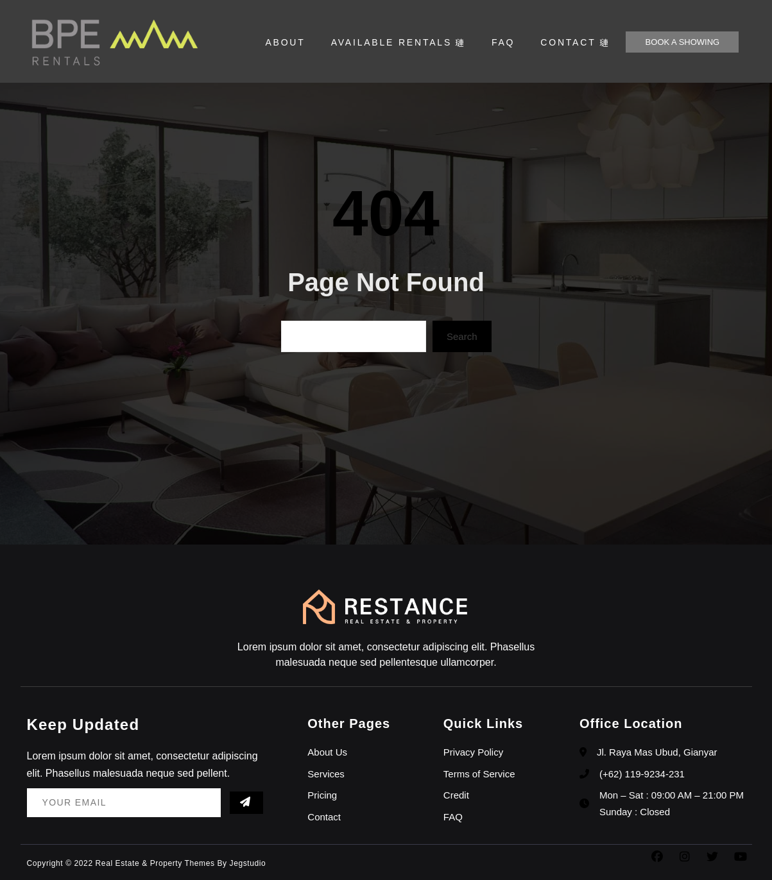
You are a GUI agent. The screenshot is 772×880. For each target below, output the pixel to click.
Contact (575, 42)
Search (462, 336)
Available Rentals (398, 42)
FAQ (503, 42)
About (285, 42)
